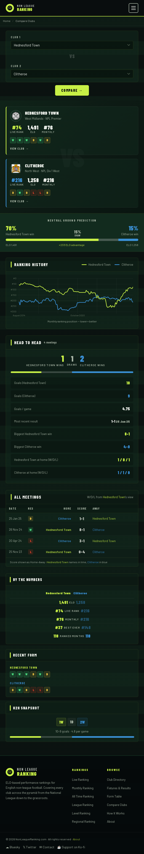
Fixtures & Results (119, 787)
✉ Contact (46, 847)
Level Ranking (81, 813)
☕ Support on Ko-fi (71, 847)
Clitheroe (64, 518)
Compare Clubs (117, 804)
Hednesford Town (104, 518)
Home (7, 20)
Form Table (114, 796)
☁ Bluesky (13, 847)
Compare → (72, 89)
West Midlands (34, 118)
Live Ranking (80, 779)
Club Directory (116, 779)
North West (32, 170)
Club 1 (15, 37)
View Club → (19, 148)
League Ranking (82, 804)
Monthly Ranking (82, 787)
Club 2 (16, 66)
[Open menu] (133, 8)
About (111, 821)
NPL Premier (53, 118)
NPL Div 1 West (50, 170)
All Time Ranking (83, 796)
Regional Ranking (83, 821)
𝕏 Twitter (29, 847)
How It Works (116, 813)
